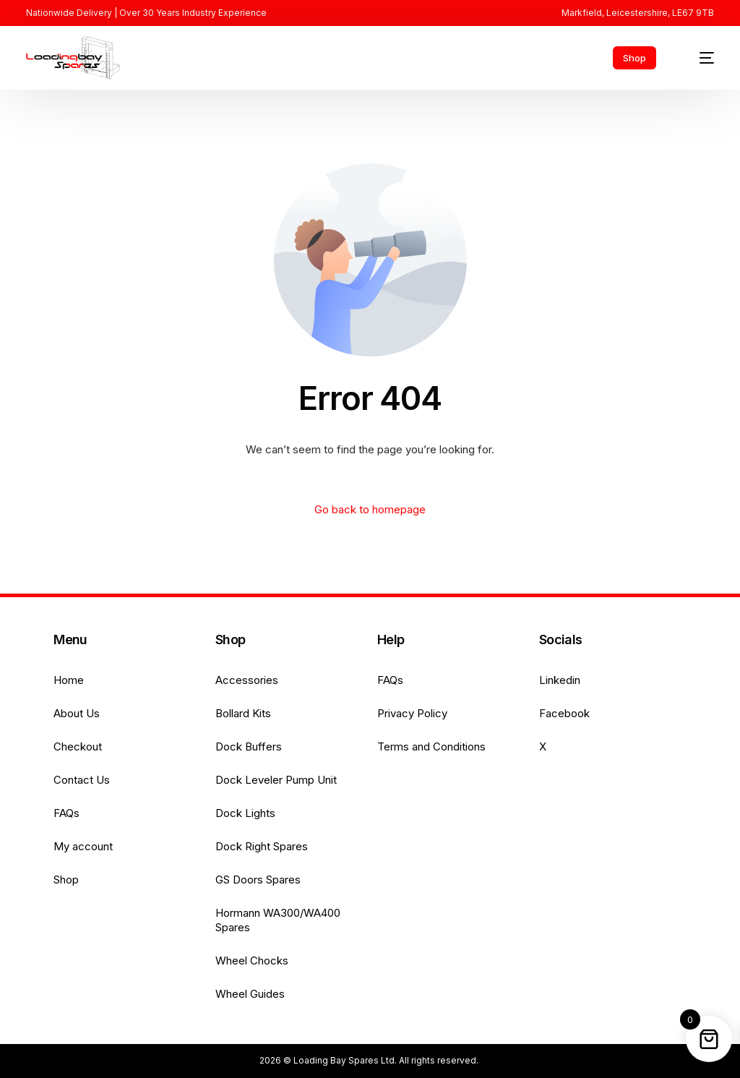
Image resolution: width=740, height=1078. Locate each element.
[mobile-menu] (699, 58)
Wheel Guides (250, 994)
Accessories (246, 680)
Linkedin (559, 680)
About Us (76, 713)
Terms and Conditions (431, 746)
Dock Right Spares (261, 846)
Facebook (564, 713)
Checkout (77, 746)
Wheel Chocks (251, 960)
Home (68, 680)
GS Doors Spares (258, 879)
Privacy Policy (412, 713)
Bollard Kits (243, 713)
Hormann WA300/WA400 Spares (277, 920)
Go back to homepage (370, 509)
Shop (66, 879)
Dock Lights (245, 813)
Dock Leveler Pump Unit (276, 780)
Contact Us (81, 780)
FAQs (66, 813)
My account (83, 846)
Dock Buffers (248, 746)
